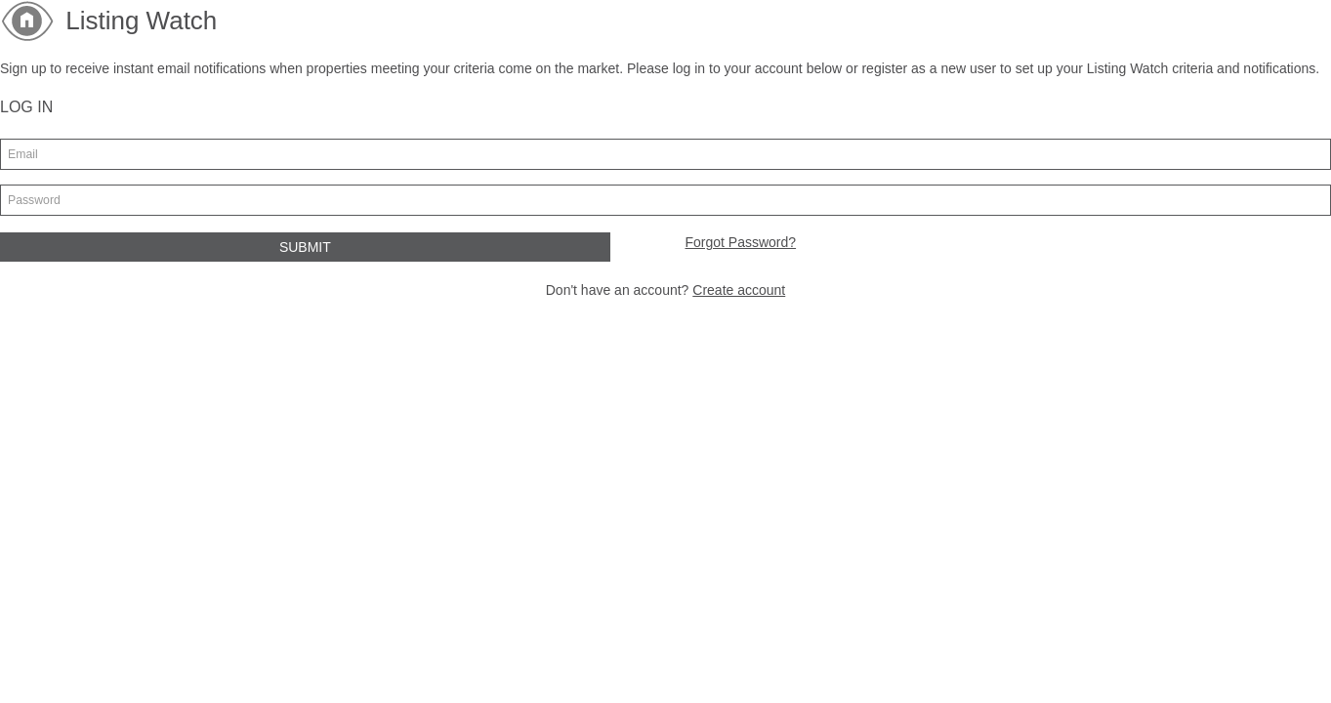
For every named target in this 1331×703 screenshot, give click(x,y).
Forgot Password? (740, 242)
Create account (738, 290)
